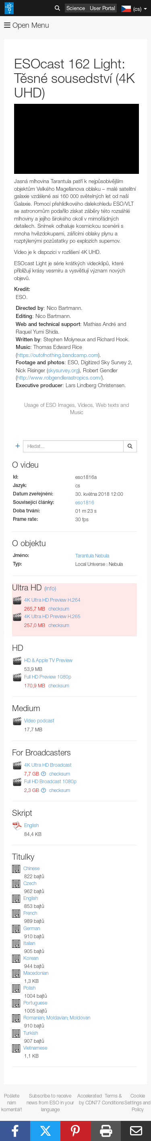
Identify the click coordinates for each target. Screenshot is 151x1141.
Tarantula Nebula (92, 556)
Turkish (30, 1033)
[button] (43, 774)
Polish (29, 988)
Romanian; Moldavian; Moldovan (56, 1018)
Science (75, 8)
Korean (30, 958)
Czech (29, 883)
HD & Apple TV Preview (48, 660)
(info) (50, 588)
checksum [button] (58, 609)
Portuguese (35, 1003)
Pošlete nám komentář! (11, 1102)
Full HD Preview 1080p (47, 677)
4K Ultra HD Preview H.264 (52, 600)
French (30, 913)
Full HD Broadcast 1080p (50, 781)
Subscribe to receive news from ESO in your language (50, 1102)
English (31, 825)
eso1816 (84, 502)
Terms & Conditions (113, 1099)
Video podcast (39, 721)
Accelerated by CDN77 (89, 1099)
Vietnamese (35, 1048)
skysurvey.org (63, 370)
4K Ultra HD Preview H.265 (52, 616)
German (31, 928)
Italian (29, 943)
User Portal (102, 8)
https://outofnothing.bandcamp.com (57, 355)
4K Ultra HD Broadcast (48, 765)
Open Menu (26, 25)
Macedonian (35, 973)
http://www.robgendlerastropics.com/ (59, 377)
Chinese (31, 868)
